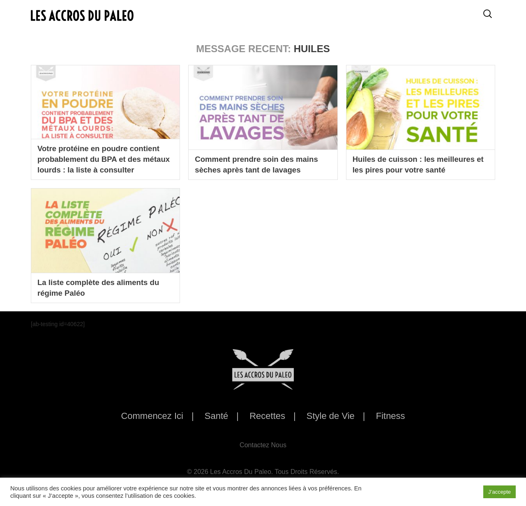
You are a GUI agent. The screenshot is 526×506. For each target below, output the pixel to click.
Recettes (267, 416)
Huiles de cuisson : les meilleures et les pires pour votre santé (418, 164)
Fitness (390, 416)
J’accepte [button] (499, 492)
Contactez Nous (263, 445)
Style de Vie (331, 416)
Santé (216, 416)
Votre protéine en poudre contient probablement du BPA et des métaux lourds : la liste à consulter (105, 158)
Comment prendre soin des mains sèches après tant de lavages (261, 164)
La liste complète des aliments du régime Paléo (102, 287)
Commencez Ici (152, 416)
